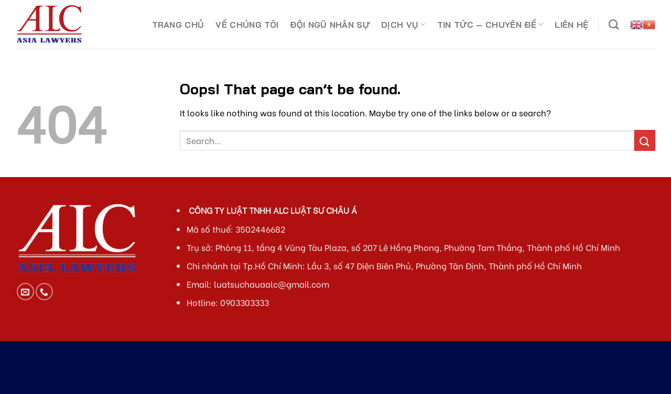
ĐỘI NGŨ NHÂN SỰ (330, 24)
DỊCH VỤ (403, 24)
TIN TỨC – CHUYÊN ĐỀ (490, 24)
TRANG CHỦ (178, 24)
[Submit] (644, 140)
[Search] (614, 24)
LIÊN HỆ (571, 24)
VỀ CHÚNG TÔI (246, 24)
